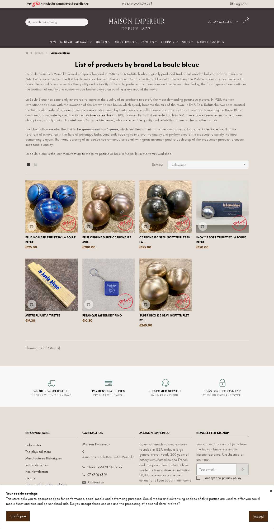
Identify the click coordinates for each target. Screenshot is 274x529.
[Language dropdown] (238, 4)
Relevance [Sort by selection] (210, 165)
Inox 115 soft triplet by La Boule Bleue (221, 240)
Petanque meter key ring (102, 315)
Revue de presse (37, 465)
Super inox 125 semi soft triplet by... (164, 318)
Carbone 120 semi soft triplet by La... (164, 240)
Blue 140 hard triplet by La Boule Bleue (50, 240)
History (30, 478)
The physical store (38, 452)
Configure (18, 516)
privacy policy (231, 478)
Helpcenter (33, 445)
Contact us (96, 482)
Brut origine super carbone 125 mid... (106, 240)
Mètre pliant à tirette (42, 315)
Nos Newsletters (36, 472)
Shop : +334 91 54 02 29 (104, 467)
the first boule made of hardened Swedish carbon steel (65, 110)
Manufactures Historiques (43, 458)
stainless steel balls (100, 115)
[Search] (56, 22)
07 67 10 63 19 (97, 475)
